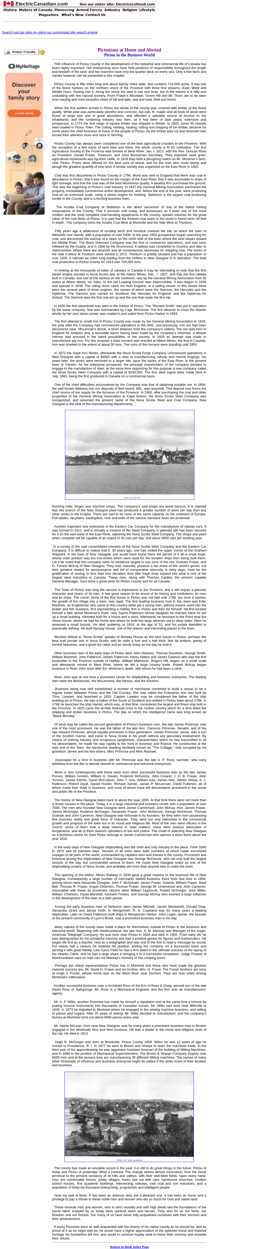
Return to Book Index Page (129, 1247)
